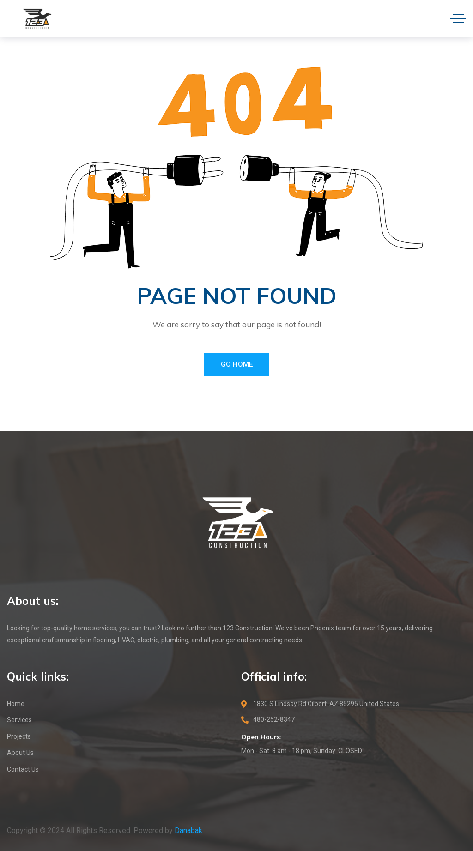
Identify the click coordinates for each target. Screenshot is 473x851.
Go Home (237, 364)
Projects (19, 736)
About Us (20, 752)
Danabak (188, 830)
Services (19, 720)
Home (15, 703)
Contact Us (23, 769)
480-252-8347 (274, 719)
